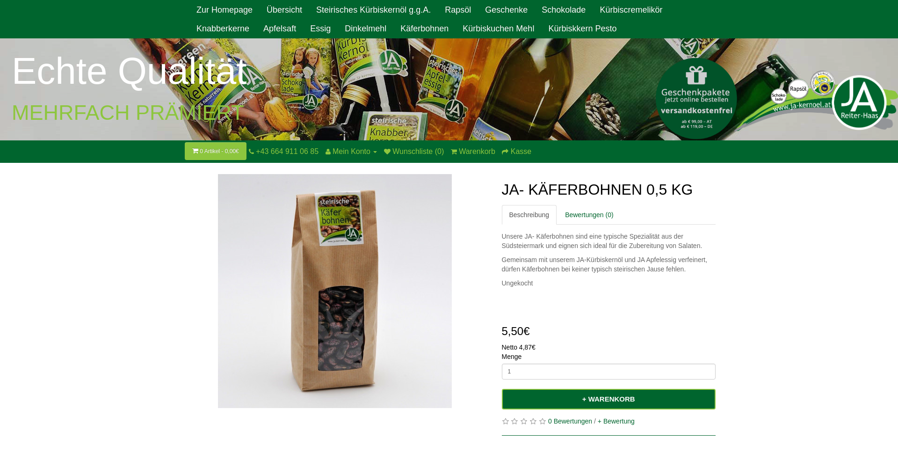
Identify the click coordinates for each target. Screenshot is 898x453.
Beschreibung (529, 215)
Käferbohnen (424, 28)
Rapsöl (458, 10)
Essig (320, 28)
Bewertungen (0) (589, 215)
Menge (512, 356)
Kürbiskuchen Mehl (498, 28)
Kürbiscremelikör (631, 10)
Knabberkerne (222, 28)
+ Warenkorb (608, 399)
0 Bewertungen (570, 421)
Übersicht (284, 10)
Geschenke (506, 10)
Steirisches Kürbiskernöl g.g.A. (373, 10)
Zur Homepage (224, 10)
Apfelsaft (279, 28)
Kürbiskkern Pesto (582, 28)
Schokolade (564, 10)
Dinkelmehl (365, 28)
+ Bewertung (616, 421)
